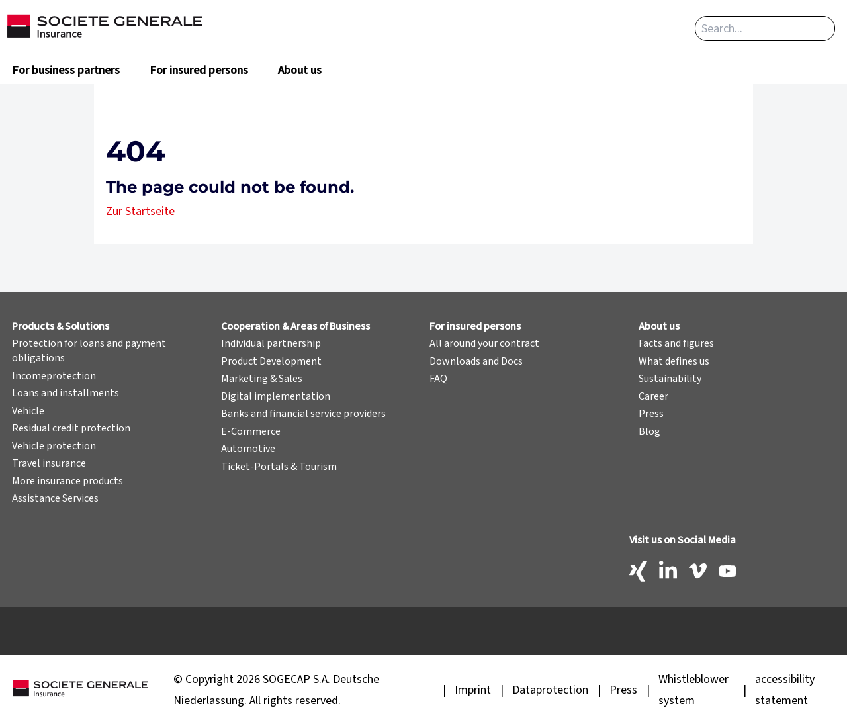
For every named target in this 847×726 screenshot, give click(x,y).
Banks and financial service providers (303, 413)
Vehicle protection (54, 446)
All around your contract (484, 343)
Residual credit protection (71, 428)
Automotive (248, 448)
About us (300, 70)
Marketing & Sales (261, 378)
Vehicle (28, 411)
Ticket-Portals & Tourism (279, 466)
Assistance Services (55, 498)
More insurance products (67, 481)
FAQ (438, 378)
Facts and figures (676, 343)
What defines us (674, 361)
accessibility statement (785, 690)
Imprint (473, 690)
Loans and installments (65, 393)
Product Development (271, 361)
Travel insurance (49, 463)
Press (651, 413)
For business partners (66, 70)
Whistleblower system (693, 690)
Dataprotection (550, 690)
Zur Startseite (140, 211)
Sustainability (670, 378)
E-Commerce (251, 431)
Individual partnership (271, 343)
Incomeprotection (54, 376)
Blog (649, 431)
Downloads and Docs (476, 361)
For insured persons (199, 70)
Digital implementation (275, 396)
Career (653, 396)
